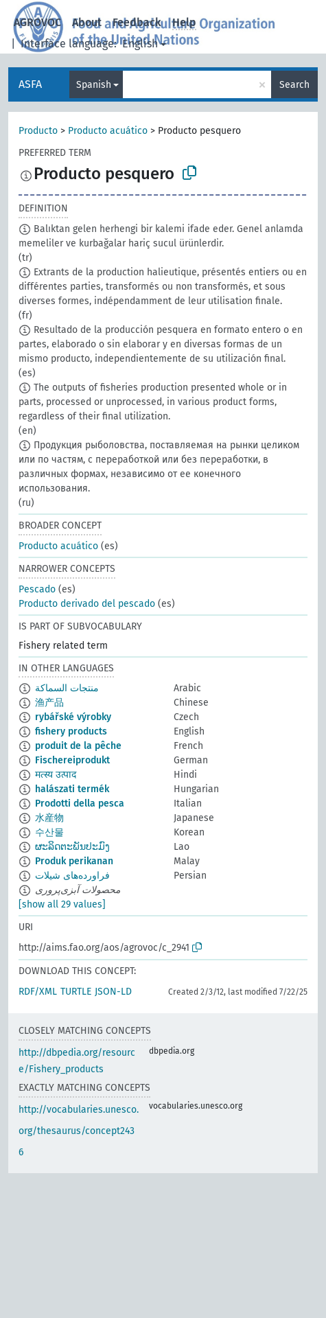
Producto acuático (108, 131)
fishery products (71, 731)
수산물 (49, 832)
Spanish (93, 85)
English (140, 43)
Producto (38, 131)
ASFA (30, 84)
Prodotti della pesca (79, 803)
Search (294, 85)
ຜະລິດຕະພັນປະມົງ (72, 847)
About (87, 22)
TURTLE (75, 991)
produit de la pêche (78, 746)
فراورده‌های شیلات (72, 875)
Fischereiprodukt (72, 760)
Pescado (37, 589)
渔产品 (49, 702)
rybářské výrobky (73, 717)
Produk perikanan (74, 861)
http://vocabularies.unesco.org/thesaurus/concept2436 (79, 1131)
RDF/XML (38, 991)
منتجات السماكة (67, 688)
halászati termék (72, 789)
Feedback (137, 22)
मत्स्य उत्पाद (55, 775)
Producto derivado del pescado (87, 604)
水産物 (49, 818)
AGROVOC (37, 22)
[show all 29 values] (62, 904)
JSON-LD (113, 991)
